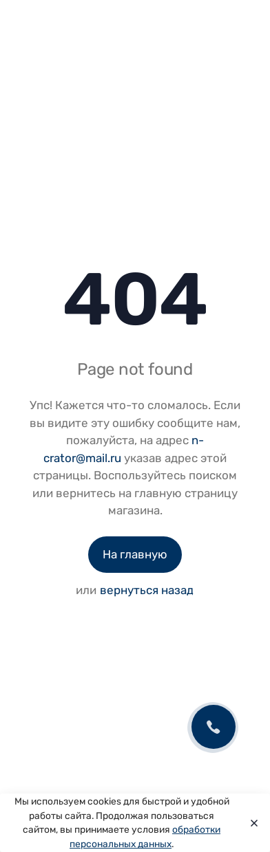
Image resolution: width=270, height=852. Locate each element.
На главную (135, 554)
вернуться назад (147, 590)
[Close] (250, 823)
